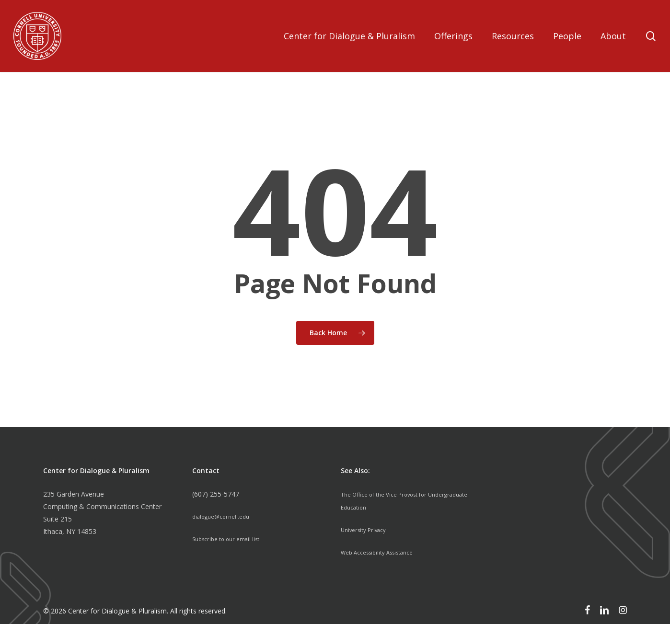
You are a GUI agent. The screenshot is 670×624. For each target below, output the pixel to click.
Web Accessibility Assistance (384, 550)
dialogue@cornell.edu (225, 516)
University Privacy (368, 528)
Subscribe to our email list (232, 538)
